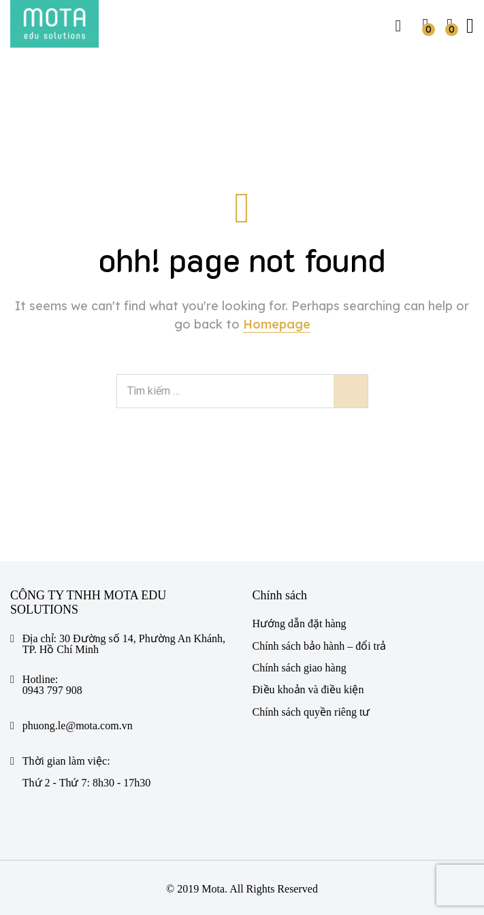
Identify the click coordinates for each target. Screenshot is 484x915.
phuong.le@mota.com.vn (77, 725)
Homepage (276, 324)
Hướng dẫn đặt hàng (299, 623)
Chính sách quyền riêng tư (311, 712)
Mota (213, 889)
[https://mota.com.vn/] (54, 24)
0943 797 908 (52, 690)
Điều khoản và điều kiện (308, 689)
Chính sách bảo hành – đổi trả (320, 646)
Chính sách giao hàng (299, 667)
